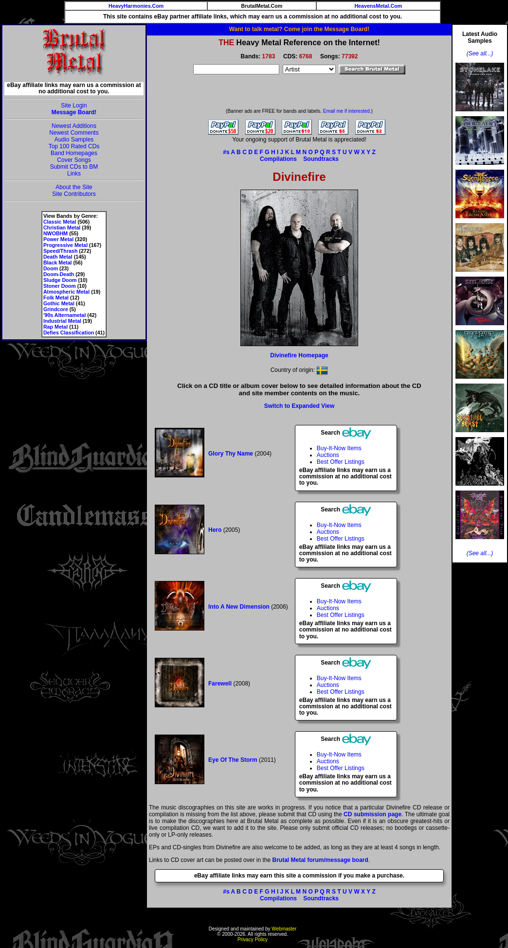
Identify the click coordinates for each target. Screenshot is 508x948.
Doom (50, 268)
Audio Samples (74, 139)
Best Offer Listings (340, 461)
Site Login (74, 105)
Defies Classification (68, 332)
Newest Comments (73, 132)
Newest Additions (74, 126)
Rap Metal (55, 327)
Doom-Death (58, 274)
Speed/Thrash (60, 251)
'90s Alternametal (64, 315)
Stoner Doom (59, 286)
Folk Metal (56, 297)
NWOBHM (55, 233)
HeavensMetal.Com (378, 6)
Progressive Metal (65, 245)
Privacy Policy (252, 939)
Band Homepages (74, 153)
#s (226, 152)
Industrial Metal (62, 321)
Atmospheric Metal (66, 292)
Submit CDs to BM (74, 166)
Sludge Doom (60, 280)
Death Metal (58, 257)
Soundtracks (321, 159)
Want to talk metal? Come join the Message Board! (299, 29)
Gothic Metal (58, 303)
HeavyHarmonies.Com (136, 6)
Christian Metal (61, 227)
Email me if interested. (347, 111)
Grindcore (55, 309)
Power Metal (58, 239)
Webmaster (284, 928)
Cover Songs (74, 160)
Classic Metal (59, 222)
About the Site (73, 187)
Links (74, 173)
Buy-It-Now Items (339, 448)
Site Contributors (73, 194)
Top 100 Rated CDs (74, 146)
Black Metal (57, 262)
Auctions (328, 455)
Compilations (278, 159)
